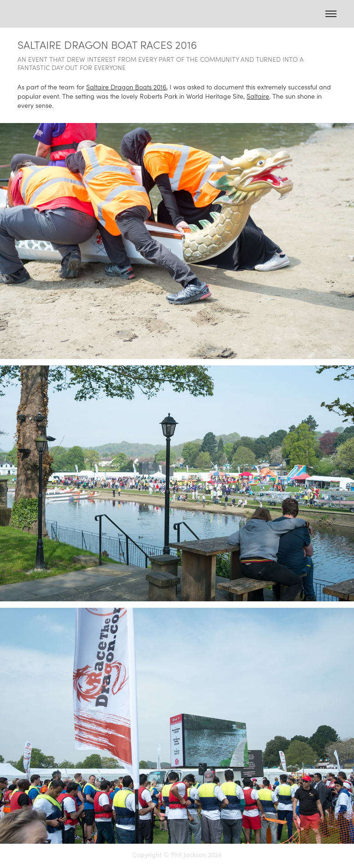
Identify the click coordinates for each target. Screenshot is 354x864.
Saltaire (258, 96)
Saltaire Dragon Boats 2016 (126, 86)
